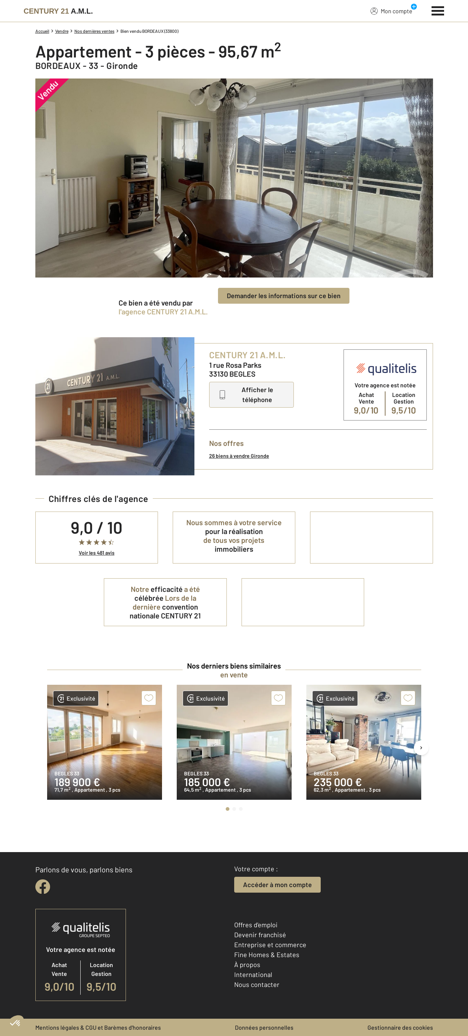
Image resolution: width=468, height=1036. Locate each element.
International (253, 974)
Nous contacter (256, 984)
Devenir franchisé (260, 935)
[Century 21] (58, 11)
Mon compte (391, 11)
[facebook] (42, 886)
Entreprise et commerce (270, 945)
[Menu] (438, 9)
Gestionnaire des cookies (400, 1027)
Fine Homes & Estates (266, 954)
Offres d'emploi (256, 925)
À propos (247, 964)
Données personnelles (264, 1027)
